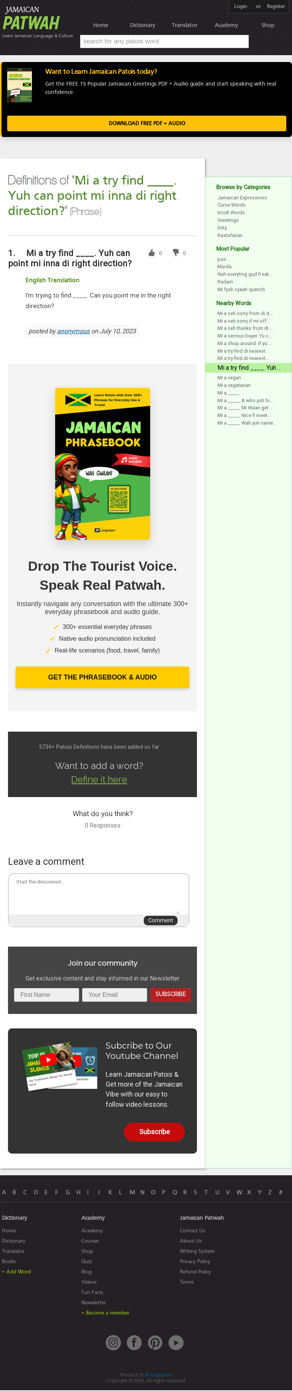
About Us (191, 1241)
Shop (268, 25)
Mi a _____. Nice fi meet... (244, 416)
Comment (160, 921)
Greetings (228, 221)
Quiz (86, 1262)
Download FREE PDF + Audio (147, 124)
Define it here (99, 780)
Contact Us (192, 1231)
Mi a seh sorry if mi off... (243, 322)
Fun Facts (92, 1293)
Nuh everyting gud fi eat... (244, 275)
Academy (226, 25)
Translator (184, 25)
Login (240, 6)
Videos (89, 1283)
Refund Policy (195, 1272)
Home (100, 25)
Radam (225, 282)
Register (276, 6)
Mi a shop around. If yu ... (244, 344)
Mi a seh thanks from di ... (245, 329)
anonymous (73, 332)
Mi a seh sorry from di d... (245, 314)
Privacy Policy (195, 1262)
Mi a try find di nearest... (243, 352)
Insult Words (231, 213)
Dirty (222, 228)
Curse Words (231, 206)
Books (9, 1262)
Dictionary (142, 25)
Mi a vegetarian (234, 386)
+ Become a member (105, 1314)
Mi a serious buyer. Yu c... (244, 336)
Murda (224, 268)
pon (221, 260)
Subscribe (171, 995)
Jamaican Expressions (242, 198)
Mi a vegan (229, 379)
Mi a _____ (228, 393)
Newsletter (93, 1303)
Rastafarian (230, 236)
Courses (90, 1241)
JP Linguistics (158, 1375)
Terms (187, 1283)
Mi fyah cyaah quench (241, 290)
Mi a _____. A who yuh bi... (245, 401)
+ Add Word (16, 1272)
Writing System (197, 1252)
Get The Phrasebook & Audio (102, 678)
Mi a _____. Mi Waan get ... (245, 409)
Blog (86, 1272)
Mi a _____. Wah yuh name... (246, 424)
